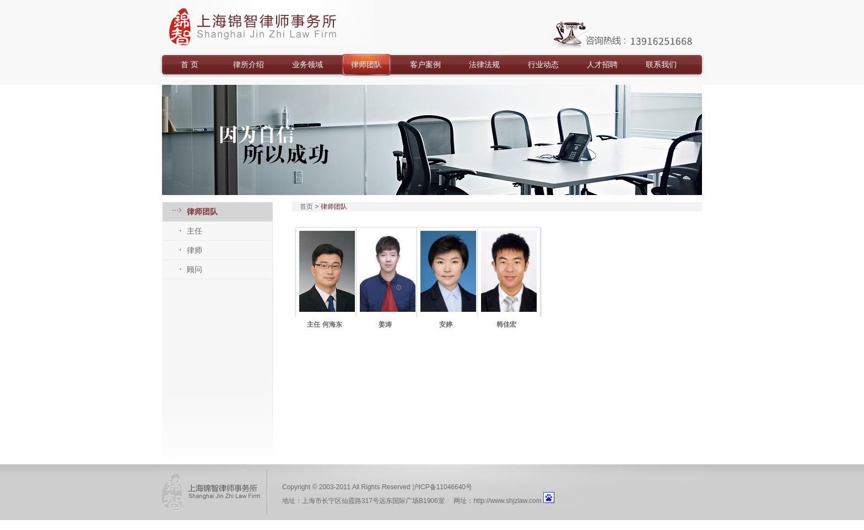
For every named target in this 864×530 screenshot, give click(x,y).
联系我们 (661, 65)
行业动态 (543, 65)
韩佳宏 (506, 324)
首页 (306, 206)
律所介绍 (248, 65)
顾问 (194, 269)
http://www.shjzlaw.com (507, 501)
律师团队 (366, 65)
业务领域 (307, 65)
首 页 (189, 65)
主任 (194, 230)
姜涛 (385, 324)
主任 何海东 (324, 324)
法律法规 (484, 65)
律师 (194, 250)
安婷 (445, 324)
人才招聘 (602, 65)
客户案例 (425, 65)
